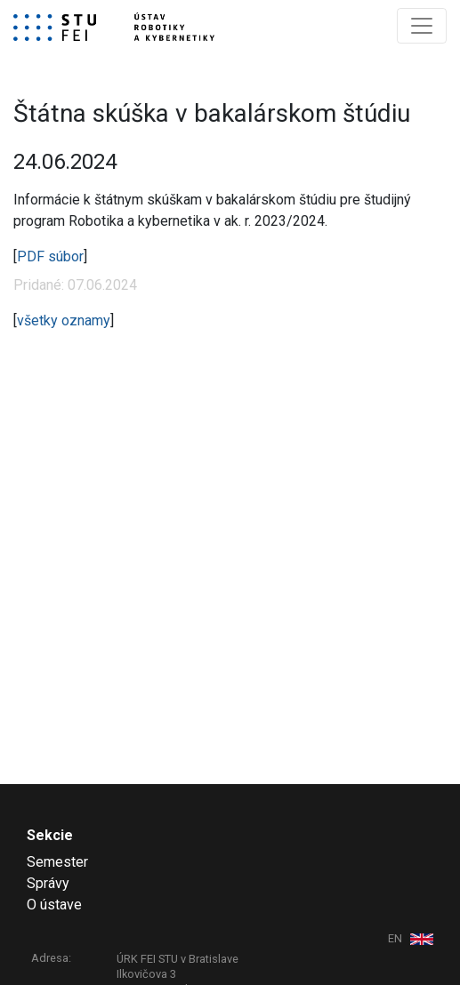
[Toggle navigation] (422, 26)
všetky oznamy (63, 320)
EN (396, 938)
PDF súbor (50, 256)
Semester (57, 861)
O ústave (54, 904)
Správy (48, 883)
